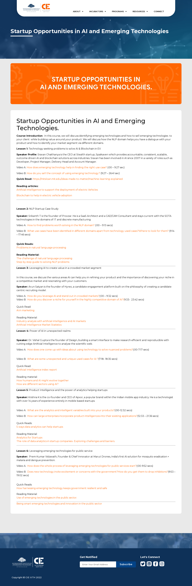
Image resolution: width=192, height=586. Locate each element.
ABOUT (78, 11)
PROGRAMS (119, 11)
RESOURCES (140, 11)
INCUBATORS (97, 11)
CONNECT (159, 11)
